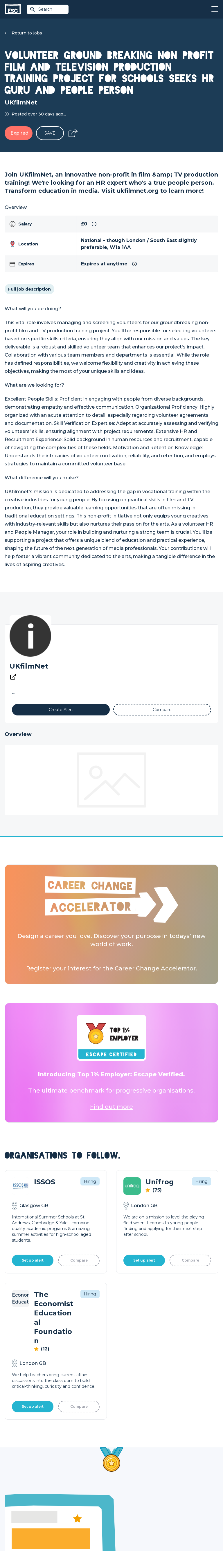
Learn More (34, 1369)
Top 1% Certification (131, 1493)
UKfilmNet (29, 666)
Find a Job (68, 1483)
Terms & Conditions (21, 1531)
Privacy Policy (53, 1531)
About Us (174, 1474)
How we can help (129, 1474)
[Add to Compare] (162, 709)
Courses (66, 1493)
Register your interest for (64, 968)
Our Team (175, 1483)
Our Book (174, 1493)
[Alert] (61, 709)
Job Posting (124, 1483)
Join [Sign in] (62, 1474)
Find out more (111, 1106)
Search (41, 9)
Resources (69, 1503)
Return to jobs (23, 33)
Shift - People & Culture (135, 1503)
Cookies (76, 1531)
